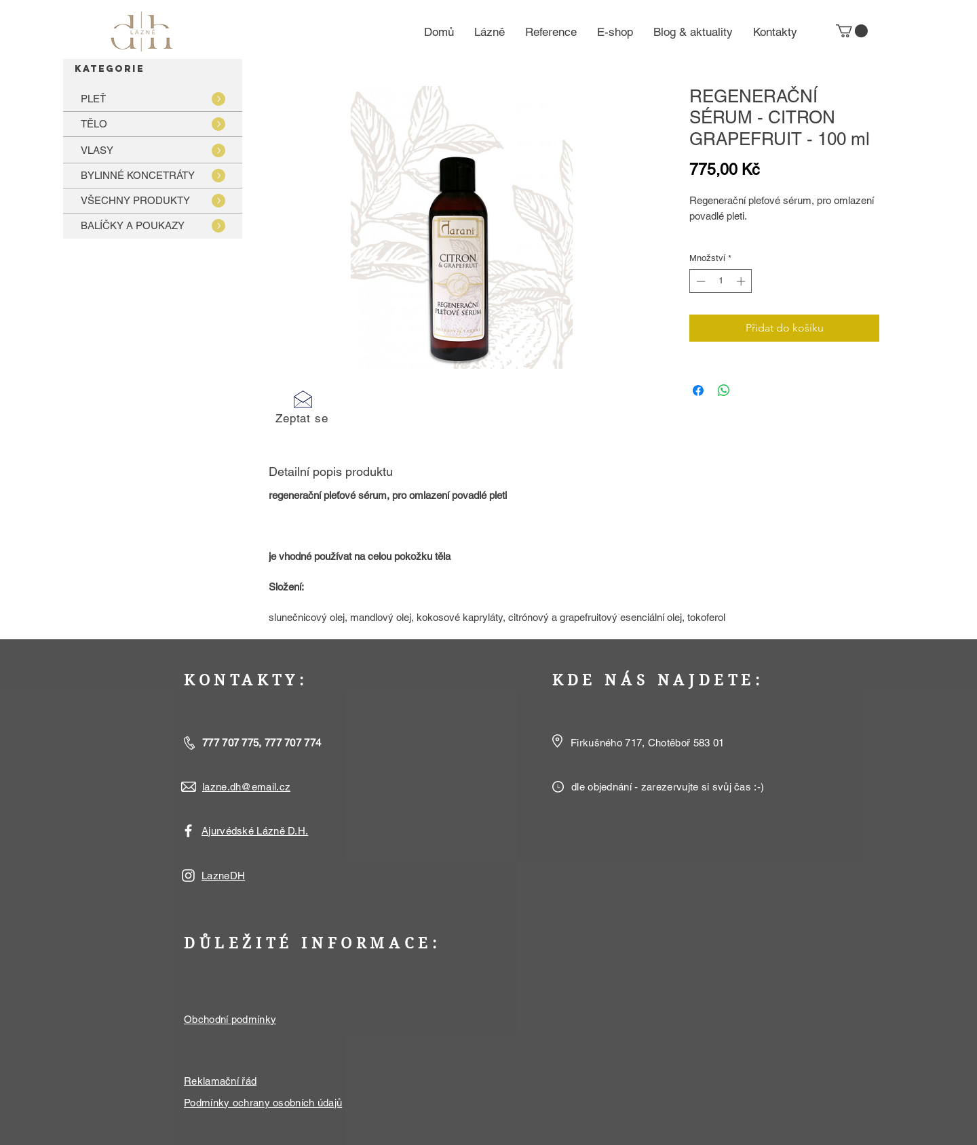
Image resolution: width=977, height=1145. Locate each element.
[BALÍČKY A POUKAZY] (152, 225)
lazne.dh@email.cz (246, 786)
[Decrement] (699, 281)
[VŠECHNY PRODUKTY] (152, 200)
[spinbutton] (721, 281)
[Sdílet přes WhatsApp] (724, 390)
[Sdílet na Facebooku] (698, 390)
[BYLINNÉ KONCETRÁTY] (152, 175)
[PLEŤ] (152, 98)
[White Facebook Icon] (188, 830)
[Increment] (742, 281)
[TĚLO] (152, 123)
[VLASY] (152, 150)
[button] (852, 30)
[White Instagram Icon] (188, 875)
